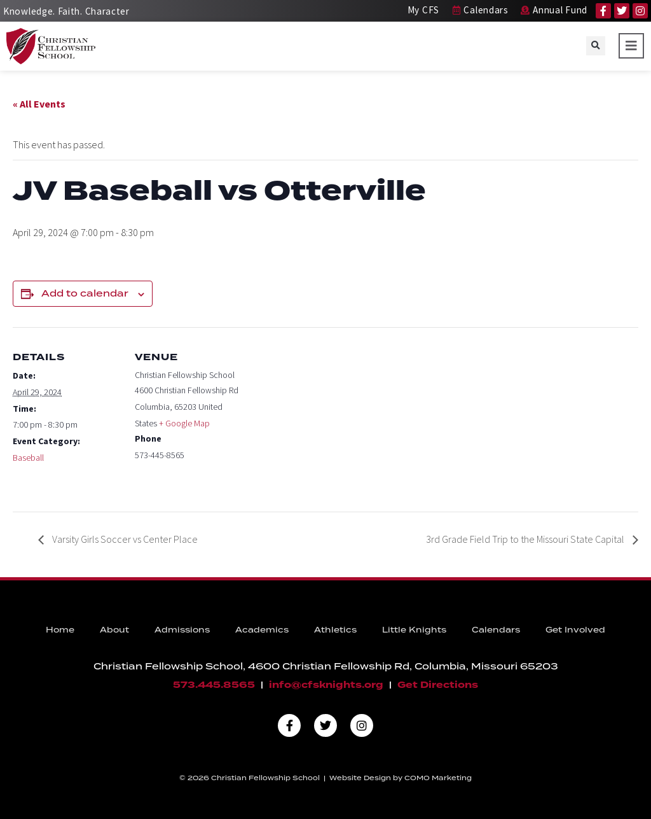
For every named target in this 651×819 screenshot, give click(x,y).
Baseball (28, 457)
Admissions (182, 629)
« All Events (39, 103)
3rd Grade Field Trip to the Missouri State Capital (526, 539)
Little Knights (414, 629)
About (114, 629)
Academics (262, 629)
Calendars (496, 629)
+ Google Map (184, 423)
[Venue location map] (324, 415)
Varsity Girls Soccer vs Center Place (124, 539)
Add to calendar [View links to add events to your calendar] (84, 293)
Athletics (335, 629)
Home (60, 629)
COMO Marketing (438, 777)
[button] (595, 45)
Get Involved (575, 629)
